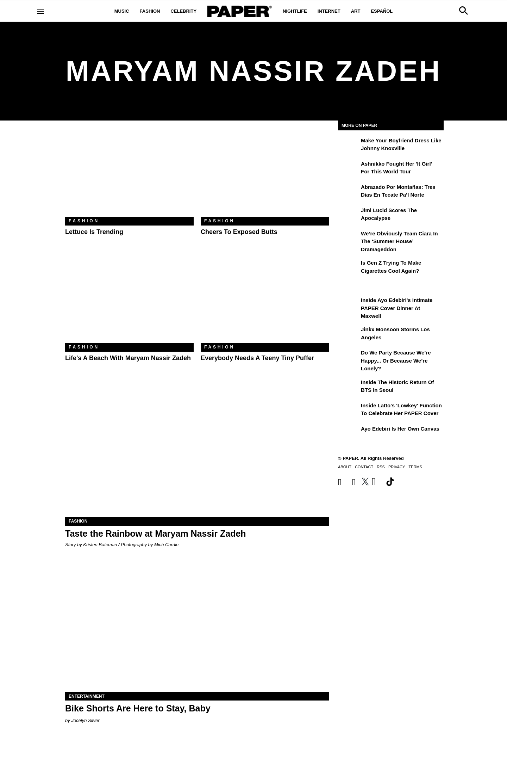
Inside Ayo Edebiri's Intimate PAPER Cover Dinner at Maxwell (396, 308)
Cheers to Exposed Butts (239, 231)
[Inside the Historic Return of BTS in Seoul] (348, 387)
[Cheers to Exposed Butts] (265, 174)
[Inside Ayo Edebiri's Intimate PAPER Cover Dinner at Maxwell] (348, 305)
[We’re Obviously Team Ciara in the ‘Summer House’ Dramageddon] (348, 238)
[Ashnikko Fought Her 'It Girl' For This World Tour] (348, 169)
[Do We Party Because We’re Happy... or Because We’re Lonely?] (348, 357)
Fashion (150, 11)
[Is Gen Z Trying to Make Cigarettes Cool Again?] (348, 268)
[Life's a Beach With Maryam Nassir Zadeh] (129, 300)
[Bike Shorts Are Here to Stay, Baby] (197, 626)
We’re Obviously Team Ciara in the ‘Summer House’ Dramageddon (399, 241)
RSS (381, 467)
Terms (415, 467)
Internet (329, 11)
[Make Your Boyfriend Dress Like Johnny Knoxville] (348, 145)
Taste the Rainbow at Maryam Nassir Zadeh (155, 533)
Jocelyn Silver (85, 720)
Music (121, 11)
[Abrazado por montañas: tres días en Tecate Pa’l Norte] (348, 192)
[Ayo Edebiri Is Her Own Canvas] (348, 434)
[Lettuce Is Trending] (129, 174)
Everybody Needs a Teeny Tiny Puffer (257, 358)
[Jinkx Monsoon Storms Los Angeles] (348, 334)
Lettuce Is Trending (94, 231)
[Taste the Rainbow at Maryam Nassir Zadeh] (197, 451)
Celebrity (183, 11)
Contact (364, 467)
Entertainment (87, 696)
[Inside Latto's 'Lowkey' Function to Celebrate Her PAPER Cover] (348, 410)
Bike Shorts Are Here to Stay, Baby (138, 708)
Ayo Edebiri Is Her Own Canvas (400, 429)
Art (356, 11)
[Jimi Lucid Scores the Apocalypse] (348, 215)
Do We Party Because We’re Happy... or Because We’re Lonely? (396, 360)
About (344, 467)
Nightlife (295, 11)
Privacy (396, 467)
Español (382, 11)
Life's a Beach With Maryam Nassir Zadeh (128, 358)
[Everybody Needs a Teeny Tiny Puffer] (265, 300)
